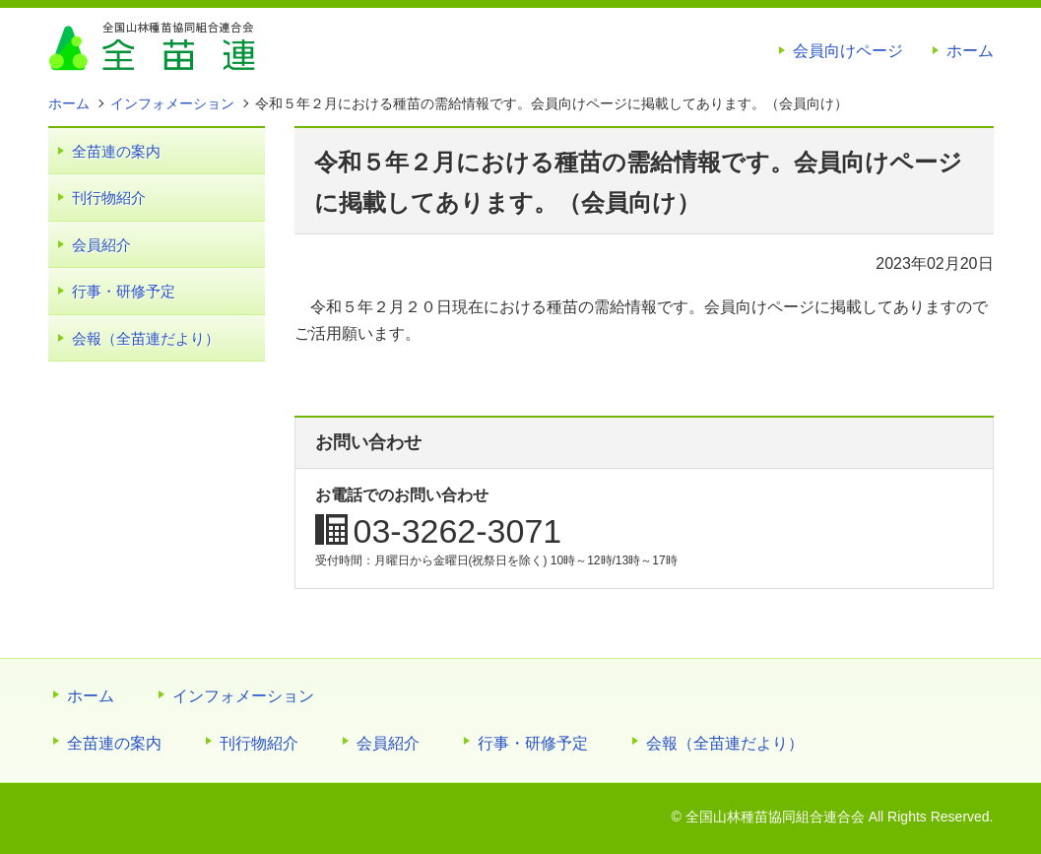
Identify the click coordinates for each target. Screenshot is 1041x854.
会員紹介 (101, 244)
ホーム (970, 50)
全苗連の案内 (116, 151)
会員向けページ (848, 50)
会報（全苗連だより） (146, 338)
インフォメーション (243, 696)
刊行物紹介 (109, 197)
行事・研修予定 (123, 291)
